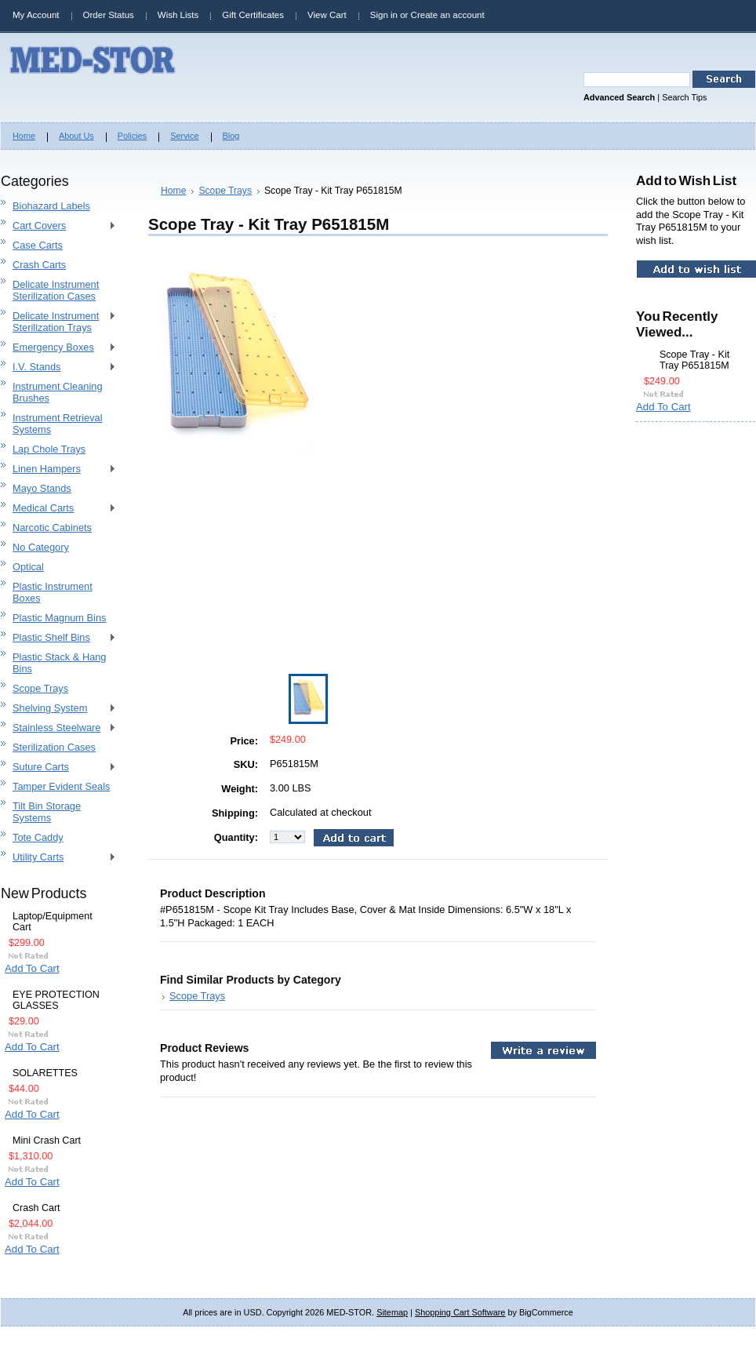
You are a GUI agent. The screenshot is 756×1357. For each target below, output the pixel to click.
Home (173, 190)
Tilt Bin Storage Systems (47, 812)
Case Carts (38, 245)
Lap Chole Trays (49, 449)
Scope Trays (40, 688)
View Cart (327, 15)
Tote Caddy (38, 837)
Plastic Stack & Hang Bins (60, 663)
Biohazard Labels (51, 206)
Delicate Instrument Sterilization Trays (58, 321)
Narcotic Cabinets (52, 527)
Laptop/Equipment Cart (53, 922)
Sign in (384, 15)
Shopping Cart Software (460, 1312)
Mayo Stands (42, 488)
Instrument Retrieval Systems (58, 423)
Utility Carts (58, 857)
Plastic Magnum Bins (59, 618)
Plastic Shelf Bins (58, 638)
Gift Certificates (253, 15)
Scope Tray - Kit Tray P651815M (694, 360)
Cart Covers (58, 226)
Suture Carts (58, 767)
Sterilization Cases (54, 747)
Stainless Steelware (58, 728)
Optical (28, 567)
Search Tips (684, 97)
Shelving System (58, 708)
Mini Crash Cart (47, 1140)
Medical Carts (58, 508)
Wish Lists (178, 15)
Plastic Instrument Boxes (53, 592)
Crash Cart (36, 1207)
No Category (41, 547)
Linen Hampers (58, 469)
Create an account (448, 15)
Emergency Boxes (58, 348)
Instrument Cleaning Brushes (58, 392)
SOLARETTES (45, 1073)
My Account (36, 15)
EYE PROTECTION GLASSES (56, 1000)
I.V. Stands (58, 367)
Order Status (108, 15)
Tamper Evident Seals (61, 786)
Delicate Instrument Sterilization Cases (56, 290)
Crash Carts (39, 265)
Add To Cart (32, 968)
